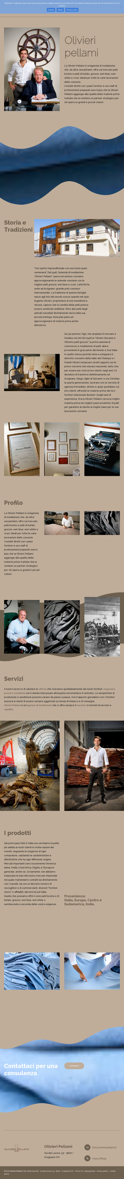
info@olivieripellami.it (104, 1147)
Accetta (51, 10)
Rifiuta (60, 10)
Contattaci (74, 1070)
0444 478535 (99, 1158)
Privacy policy (102, 1171)
